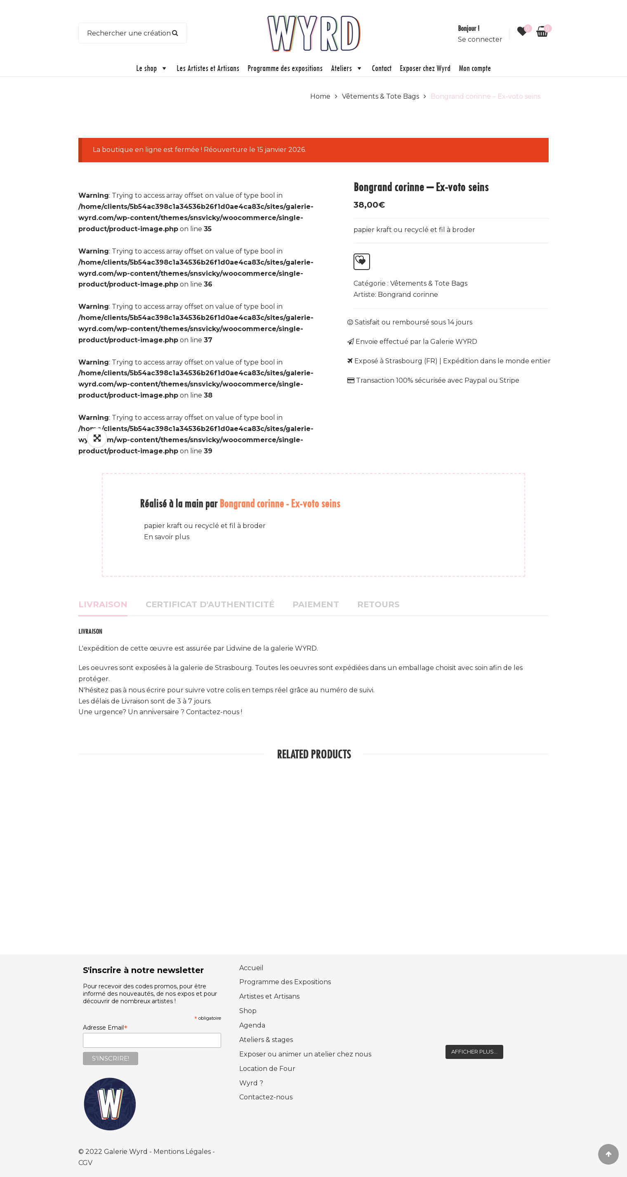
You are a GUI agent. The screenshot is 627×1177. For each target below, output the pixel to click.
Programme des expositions (285, 68)
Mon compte (475, 68)
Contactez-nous (265, 1097)
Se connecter (480, 39)
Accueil (251, 968)
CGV (85, 1163)
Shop (248, 1011)
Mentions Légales (182, 1152)
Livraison (102, 604)
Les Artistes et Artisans (208, 68)
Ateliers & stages (266, 1040)
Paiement (315, 604)
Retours (378, 604)
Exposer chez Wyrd (425, 68)
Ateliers (347, 68)
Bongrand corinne (408, 294)
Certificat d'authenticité (210, 604)
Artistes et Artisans (269, 996)
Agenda (252, 1025)
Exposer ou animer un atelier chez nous (305, 1054)
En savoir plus (166, 537)
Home (320, 96)
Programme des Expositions (285, 982)
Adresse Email (105, 1027)
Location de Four (267, 1069)
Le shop (152, 68)
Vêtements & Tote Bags (380, 96)
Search (175, 33)
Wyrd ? (251, 1083)
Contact (381, 68)
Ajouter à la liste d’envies (359, 259)
